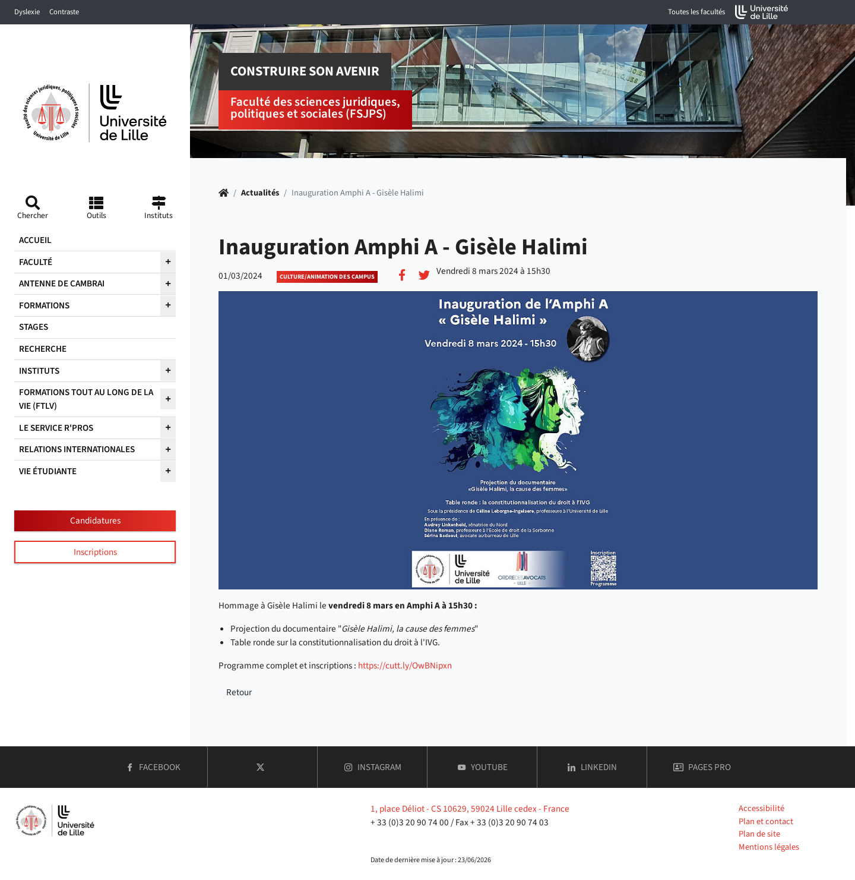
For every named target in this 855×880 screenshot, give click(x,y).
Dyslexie (27, 12)
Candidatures (95, 520)
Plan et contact (766, 821)
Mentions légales (769, 847)
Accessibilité (761, 808)
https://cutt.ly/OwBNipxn (405, 665)
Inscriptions (95, 552)
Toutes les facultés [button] (696, 12)
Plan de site (759, 834)
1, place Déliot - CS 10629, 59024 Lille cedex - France (469, 808)
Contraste (64, 12)
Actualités (260, 193)
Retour (239, 692)
